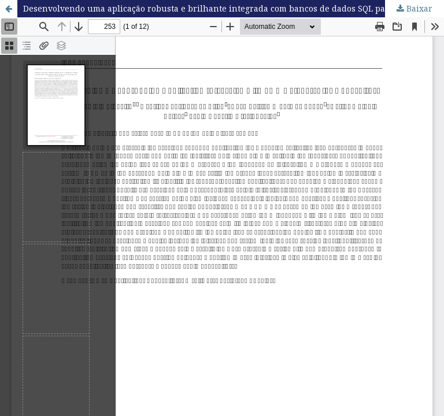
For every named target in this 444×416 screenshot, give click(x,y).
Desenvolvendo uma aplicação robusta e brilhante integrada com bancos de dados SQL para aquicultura (233, 8)
